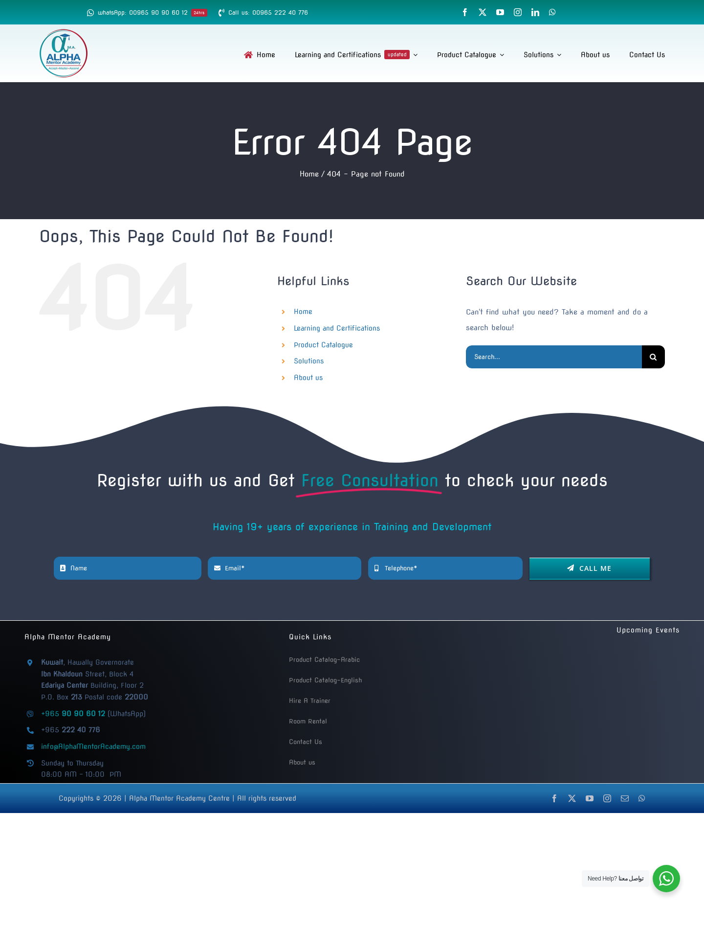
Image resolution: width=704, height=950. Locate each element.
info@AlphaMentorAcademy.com (93, 746)
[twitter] (482, 12)
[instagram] (518, 12)
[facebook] (465, 12)
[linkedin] (535, 12)
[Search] (653, 356)
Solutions (309, 361)
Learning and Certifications (337, 328)
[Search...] (554, 356)
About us (308, 378)
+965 (73, 714)
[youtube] (500, 12)
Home (303, 312)
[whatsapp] (552, 12)
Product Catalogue (323, 345)
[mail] (625, 798)
